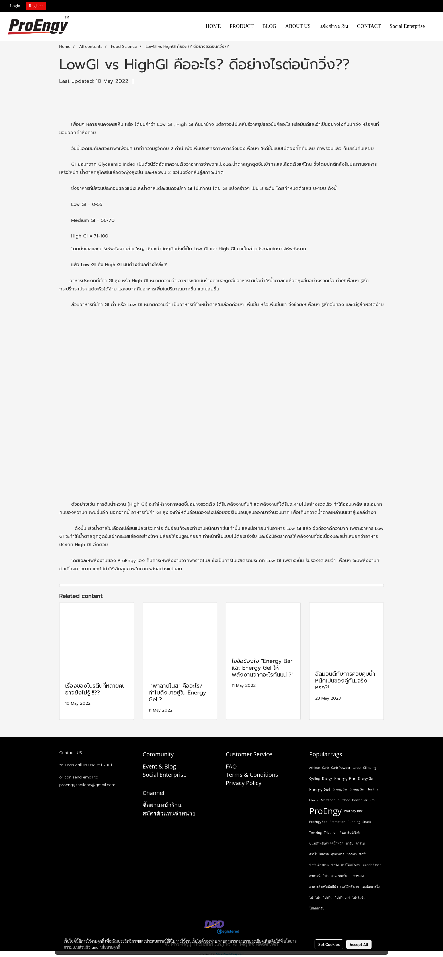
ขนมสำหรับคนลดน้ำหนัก (326, 843)
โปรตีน (328, 897)
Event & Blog (159, 766)
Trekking (315, 832)
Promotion (337, 821)
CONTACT (369, 26)
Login (15, 5)
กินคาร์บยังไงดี (350, 832)
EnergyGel (357, 789)
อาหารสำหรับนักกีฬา (323, 886)
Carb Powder (340, 767)
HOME (213, 26)
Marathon (328, 800)
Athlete (314, 767)
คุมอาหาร (337, 854)
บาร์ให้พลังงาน (350, 865)
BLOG (269, 26)
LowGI (314, 800)
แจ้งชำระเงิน (333, 26)
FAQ (231, 766)
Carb (325, 767)
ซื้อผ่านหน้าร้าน (162, 805)
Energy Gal (366, 778)
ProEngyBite (318, 821)
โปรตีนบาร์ (342, 897)
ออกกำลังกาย (372, 865)
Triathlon (330, 832)
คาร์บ (349, 843)
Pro (372, 800)
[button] (434, 26)
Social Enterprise (407, 26)
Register (36, 5)
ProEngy (325, 811)
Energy (327, 778)
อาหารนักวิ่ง (339, 876)
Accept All (359, 944)
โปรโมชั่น (359, 897)
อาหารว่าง (357, 876)
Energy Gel (319, 789)
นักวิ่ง (335, 865)
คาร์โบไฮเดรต (319, 854)
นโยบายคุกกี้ (110, 947)
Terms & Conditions (252, 774)
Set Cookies (329, 944)
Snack (366, 821)
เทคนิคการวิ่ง (371, 886)
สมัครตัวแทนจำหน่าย (169, 813)
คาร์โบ (360, 843)
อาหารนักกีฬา (319, 876)
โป (311, 897)
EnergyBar (340, 789)
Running (354, 821)
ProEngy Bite (353, 811)
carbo (356, 767)
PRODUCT (242, 26)
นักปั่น (363, 854)
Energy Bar (345, 778)
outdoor (344, 800)
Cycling (314, 778)
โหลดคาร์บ (316, 908)
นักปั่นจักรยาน (319, 865)
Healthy (372, 789)
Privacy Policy (243, 783)
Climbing (369, 767)
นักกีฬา (351, 854)
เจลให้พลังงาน (349, 886)
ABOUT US (298, 26)
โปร (318, 897)
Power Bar (359, 800)
